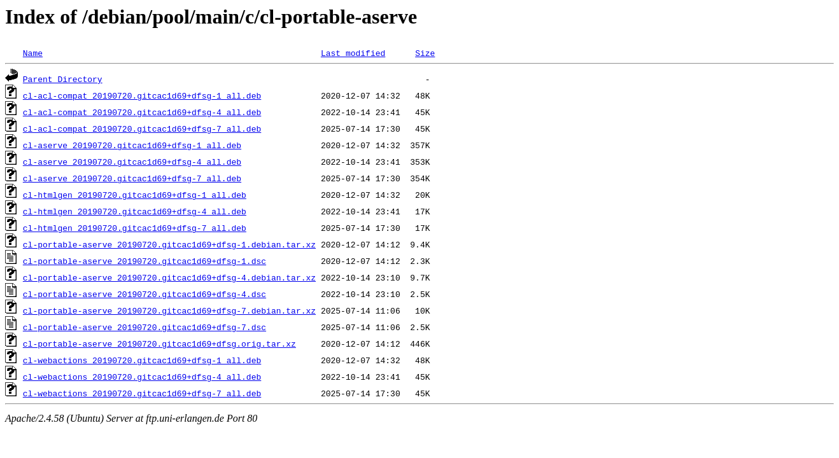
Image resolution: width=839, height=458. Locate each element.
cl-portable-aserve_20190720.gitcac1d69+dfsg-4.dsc (144, 294)
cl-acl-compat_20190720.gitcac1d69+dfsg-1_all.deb (142, 95)
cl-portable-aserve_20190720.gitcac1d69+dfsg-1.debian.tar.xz (169, 244)
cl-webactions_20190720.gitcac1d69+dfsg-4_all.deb (142, 376)
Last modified (353, 53)
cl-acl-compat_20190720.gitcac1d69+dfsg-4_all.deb (142, 112)
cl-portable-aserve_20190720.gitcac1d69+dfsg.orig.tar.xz (159, 343)
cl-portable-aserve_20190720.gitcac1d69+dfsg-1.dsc (144, 261)
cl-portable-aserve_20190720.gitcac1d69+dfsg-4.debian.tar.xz (169, 277)
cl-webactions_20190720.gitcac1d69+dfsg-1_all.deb (142, 360)
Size (425, 53)
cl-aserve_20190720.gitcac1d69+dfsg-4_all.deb (132, 161)
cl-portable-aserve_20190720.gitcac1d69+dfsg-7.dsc (144, 327)
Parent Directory (62, 79)
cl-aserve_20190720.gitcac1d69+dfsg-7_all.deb (132, 178)
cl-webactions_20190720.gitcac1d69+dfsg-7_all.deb (142, 393)
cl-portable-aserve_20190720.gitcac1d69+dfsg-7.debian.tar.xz (169, 310)
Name (33, 53)
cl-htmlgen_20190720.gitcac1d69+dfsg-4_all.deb (134, 211)
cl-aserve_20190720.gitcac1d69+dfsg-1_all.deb (132, 145)
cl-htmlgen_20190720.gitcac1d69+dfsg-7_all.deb (134, 227)
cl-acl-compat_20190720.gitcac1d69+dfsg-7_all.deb (142, 128)
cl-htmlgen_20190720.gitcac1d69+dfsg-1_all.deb (134, 194)
